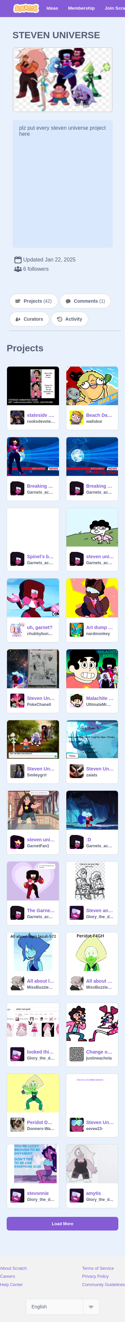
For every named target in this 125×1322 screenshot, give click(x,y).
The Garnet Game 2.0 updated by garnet (41, 910)
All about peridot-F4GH (100, 981)
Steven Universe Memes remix (100, 1122)
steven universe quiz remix (41, 839)
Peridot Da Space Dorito (41, 1122)
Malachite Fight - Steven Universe (100, 698)
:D (88, 839)
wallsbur (94, 421)
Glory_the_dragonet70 (100, 916)
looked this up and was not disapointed (41, 1052)
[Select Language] (62, 1307)
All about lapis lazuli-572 (41, 981)
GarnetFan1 (38, 846)
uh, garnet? (39, 627)
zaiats (91, 775)
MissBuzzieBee (41, 987)
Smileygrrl (37, 775)
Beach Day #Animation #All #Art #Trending (100, 415)
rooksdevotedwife (41, 421)
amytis (93, 1193)
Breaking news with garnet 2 (41, 486)
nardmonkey (98, 633)
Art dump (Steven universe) (100, 627)
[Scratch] (26, 8)
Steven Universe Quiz (100, 768)
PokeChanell (39, 704)
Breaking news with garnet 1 (100, 486)
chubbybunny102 (41, 633)
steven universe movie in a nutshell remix (100, 556)
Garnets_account (41, 492)
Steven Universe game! (41, 768)
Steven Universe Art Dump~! (41, 698)
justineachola (99, 1058)
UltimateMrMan (100, 704)
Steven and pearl (100, 910)
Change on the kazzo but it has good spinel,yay (100, 1052)
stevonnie (38, 1193)
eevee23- (94, 1128)
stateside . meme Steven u (41, 415)
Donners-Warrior (41, 1128)
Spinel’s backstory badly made (41, 556)
